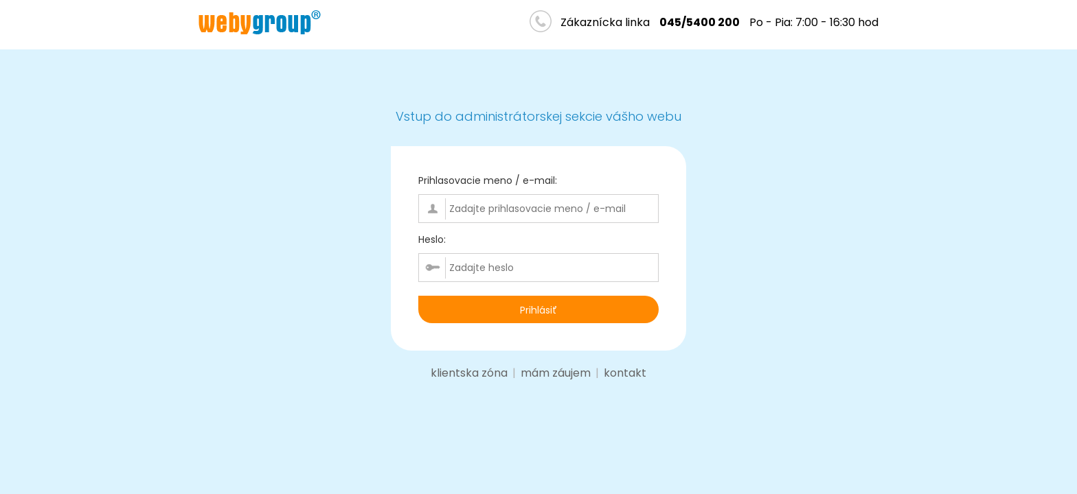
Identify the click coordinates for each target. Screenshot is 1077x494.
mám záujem (556, 373)
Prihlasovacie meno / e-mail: (487, 180)
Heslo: (432, 239)
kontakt (625, 373)
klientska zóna (469, 373)
